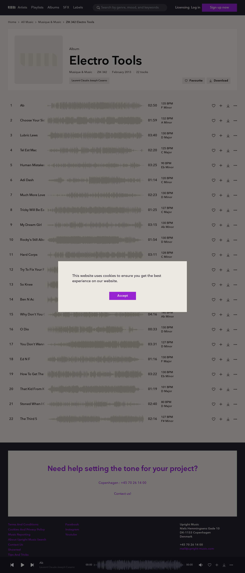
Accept (122, 296)
